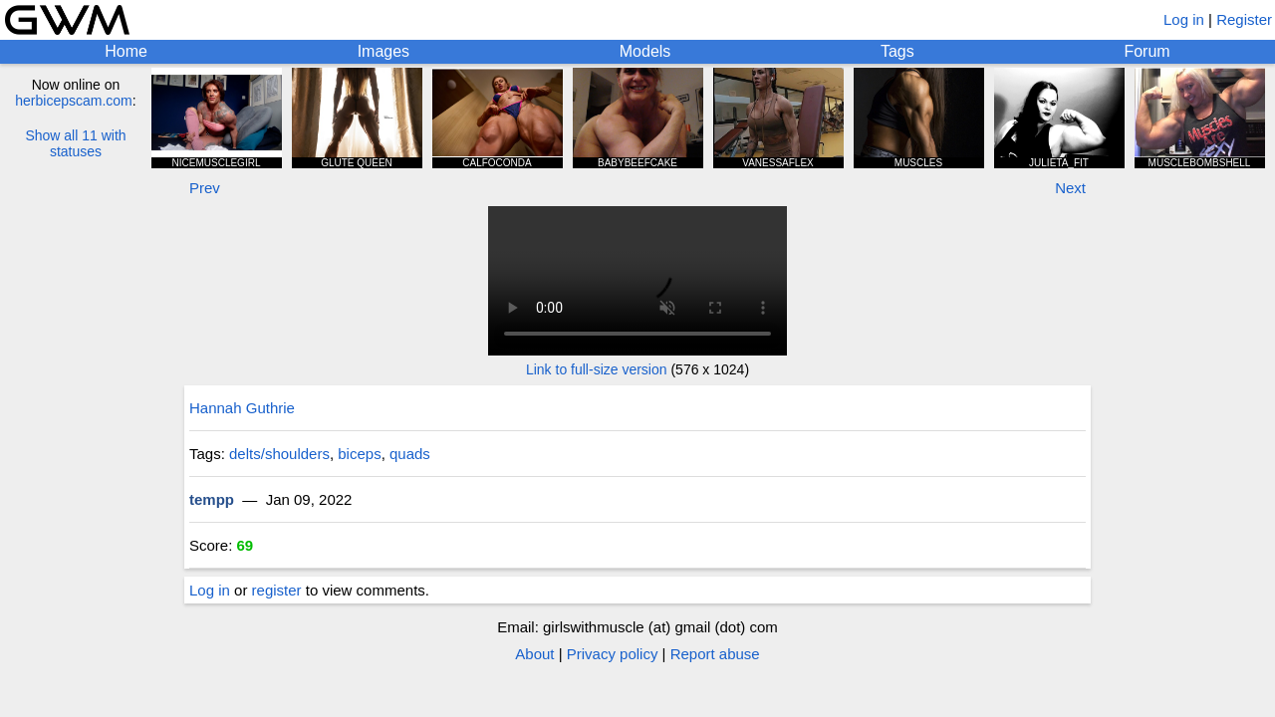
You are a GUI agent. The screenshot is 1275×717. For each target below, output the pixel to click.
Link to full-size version (596, 369)
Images (383, 51)
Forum (1146, 51)
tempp (211, 499)
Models (645, 51)
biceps (359, 453)
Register (1244, 19)
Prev (204, 187)
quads (409, 453)
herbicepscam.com (73, 101)
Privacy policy (612, 653)
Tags (897, 51)
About (534, 653)
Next (1070, 187)
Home (126, 51)
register (277, 590)
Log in (1183, 19)
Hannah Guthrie (242, 407)
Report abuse (715, 653)
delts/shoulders (279, 453)
